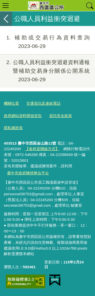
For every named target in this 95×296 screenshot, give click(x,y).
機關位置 (11, 103)
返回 (6, 18)
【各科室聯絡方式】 (42, 149)
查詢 (89, 5)
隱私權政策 (13, 128)
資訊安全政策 (60, 116)
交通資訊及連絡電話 (43, 103)
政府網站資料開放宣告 (23, 116)
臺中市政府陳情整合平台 (28, 173)
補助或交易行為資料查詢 (45, 41)
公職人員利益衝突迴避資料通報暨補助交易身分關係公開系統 (45, 71)
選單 (5, 5)
